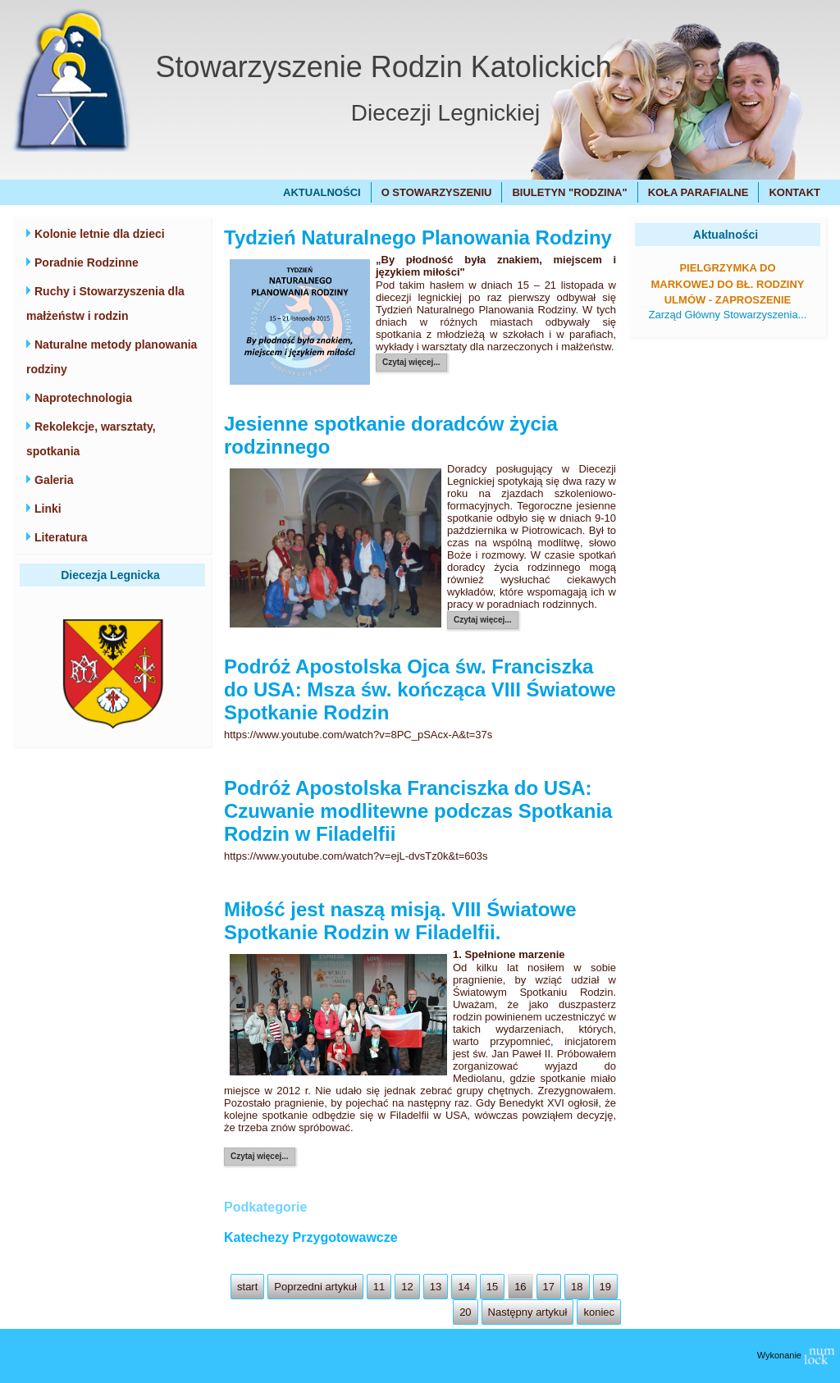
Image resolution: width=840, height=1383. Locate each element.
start (247, 1286)
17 (549, 1286)
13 (435, 1286)
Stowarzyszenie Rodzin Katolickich (384, 67)
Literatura (61, 537)
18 (576, 1286)
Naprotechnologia (83, 397)
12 (407, 1286)
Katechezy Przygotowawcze (311, 1237)
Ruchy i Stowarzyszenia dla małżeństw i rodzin (105, 303)
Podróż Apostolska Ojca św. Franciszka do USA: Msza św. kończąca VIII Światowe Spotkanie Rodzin (420, 689)
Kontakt (794, 192)
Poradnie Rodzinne (86, 262)
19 (605, 1286)
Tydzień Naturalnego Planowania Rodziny (418, 237)
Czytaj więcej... (411, 362)
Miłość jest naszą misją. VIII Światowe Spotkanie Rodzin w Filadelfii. (400, 920)
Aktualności (322, 192)
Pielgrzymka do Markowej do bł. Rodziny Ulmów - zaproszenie (727, 284)
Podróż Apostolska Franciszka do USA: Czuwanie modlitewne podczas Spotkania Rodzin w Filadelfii (418, 811)
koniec (598, 1312)
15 (492, 1286)
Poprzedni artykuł (315, 1286)
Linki (48, 508)
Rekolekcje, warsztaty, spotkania (91, 439)
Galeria (53, 479)
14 (463, 1286)
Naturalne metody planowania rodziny (111, 357)
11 (379, 1286)
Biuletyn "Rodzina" (569, 192)
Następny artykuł (528, 1312)
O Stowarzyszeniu (436, 192)
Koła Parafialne (698, 192)
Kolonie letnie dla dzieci (99, 233)
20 (465, 1312)
